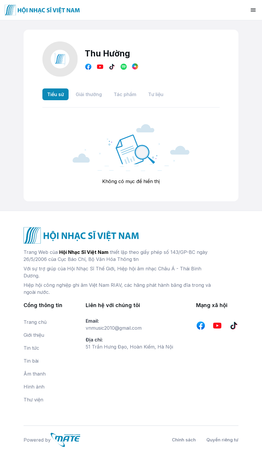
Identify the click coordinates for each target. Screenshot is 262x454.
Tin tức (31, 348)
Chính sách (184, 440)
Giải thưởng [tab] (89, 94)
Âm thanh (35, 374)
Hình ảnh (34, 387)
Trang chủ (35, 322)
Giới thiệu (34, 335)
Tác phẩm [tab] (125, 94)
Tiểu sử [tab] (55, 94)
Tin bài (31, 361)
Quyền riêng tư (222, 440)
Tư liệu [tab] (155, 94)
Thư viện (33, 400)
